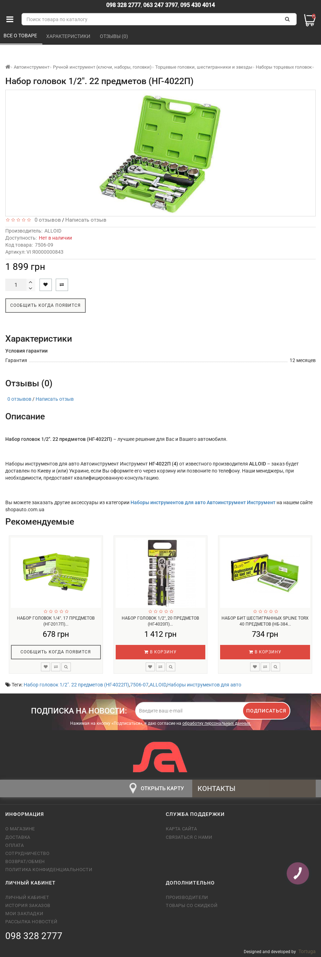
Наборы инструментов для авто (204, 684)
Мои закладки (24, 913)
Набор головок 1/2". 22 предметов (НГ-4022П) (76, 684)
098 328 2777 (123, 5)
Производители (187, 897)
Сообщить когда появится (45, 305)
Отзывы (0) (114, 36)
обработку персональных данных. (216, 723)
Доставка (17, 837)
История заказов (27, 905)
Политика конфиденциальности (48, 869)
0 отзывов (46, 220)
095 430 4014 (197, 5)
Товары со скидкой (191, 905)
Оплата (14, 845)
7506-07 (139, 684)
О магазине (20, 828)
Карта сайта (181, 828)
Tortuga (307, 951)
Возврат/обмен (25, 861)
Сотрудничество (27, 853)
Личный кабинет (27, 897)
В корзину (160, 651)
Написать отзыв (86, 220)
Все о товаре (21, 35)
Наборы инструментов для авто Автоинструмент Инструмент (204, 502)
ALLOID (52, 231)
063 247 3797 (160, 5)
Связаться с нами (189, 837)
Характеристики (68, 36)
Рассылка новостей (31, 921)
